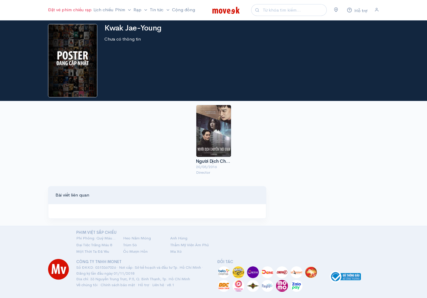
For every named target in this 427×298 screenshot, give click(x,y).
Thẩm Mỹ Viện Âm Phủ (189, 244)
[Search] (294, 10)
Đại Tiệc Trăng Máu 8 (94, 244)
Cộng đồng (183, 9)
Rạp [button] (138, 9)
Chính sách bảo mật (118, 284)
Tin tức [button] (157, 9)
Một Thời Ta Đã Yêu (92, 251)
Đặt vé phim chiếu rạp (70, 9)
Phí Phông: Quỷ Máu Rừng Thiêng (96, 238)
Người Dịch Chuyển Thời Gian (226, 161)
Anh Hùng (178, 238)
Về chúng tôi (87, 284)
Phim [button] (120, 9)
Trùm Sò (130, 244)
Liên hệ (158, 284)
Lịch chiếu (103, 9)
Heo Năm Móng (137, 238)
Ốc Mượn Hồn (135, 251)
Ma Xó (176, 251)
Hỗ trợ (143, 284)
